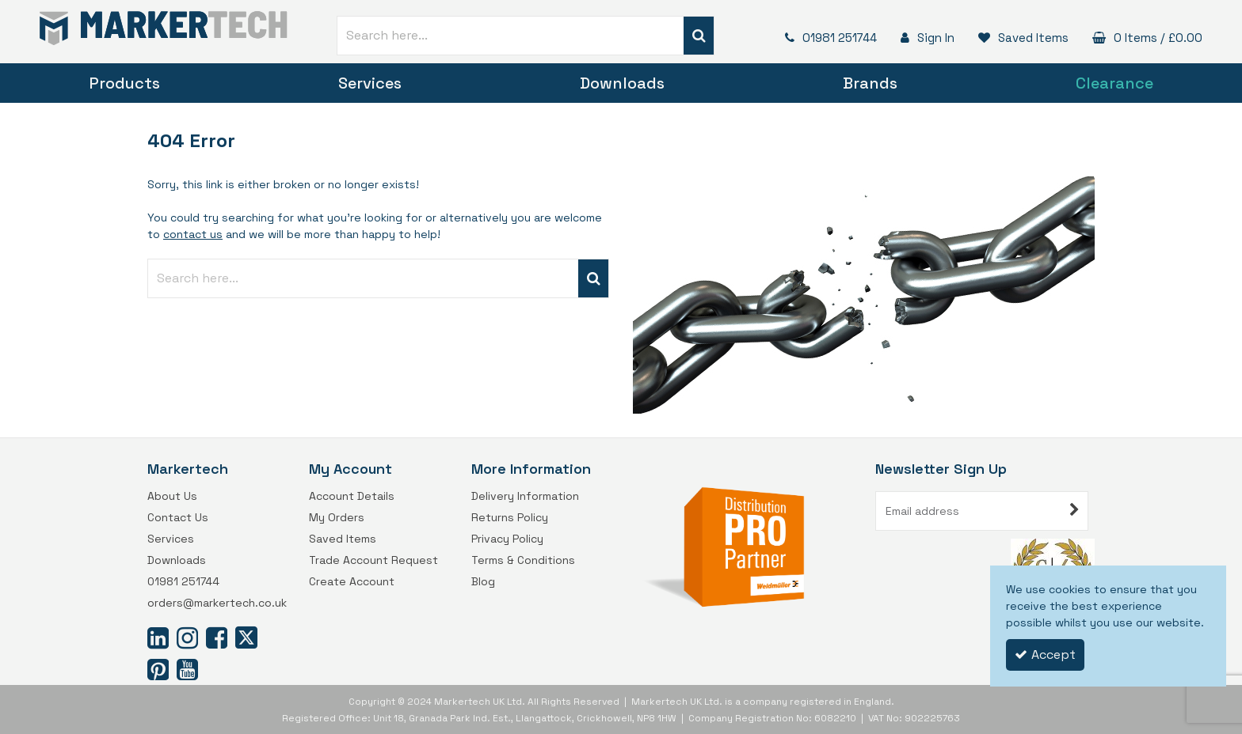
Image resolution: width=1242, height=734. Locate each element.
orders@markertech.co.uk (217, 603)
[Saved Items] (1019, 38)
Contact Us (177, 517)
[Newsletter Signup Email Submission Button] (1074, 511)
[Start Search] (699, 35)
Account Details (351, 496)
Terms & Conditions (523, 560)
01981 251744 (183, 581)
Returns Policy (509, 517)
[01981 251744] (827, 38)
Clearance (1114, 83)
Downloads (622, 83)
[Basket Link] (1143, 38)
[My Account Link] (923, 38)
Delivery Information (525, 496)
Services (370, 83)
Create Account (351, 581)
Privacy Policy (507, 539)
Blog (483, 581)
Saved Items (342, 539)
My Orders (336, 517)
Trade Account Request (373, 560)
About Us (172, 496)
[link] (158, 637)
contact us (193, 234)
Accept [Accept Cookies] (1045, 654)
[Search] (510, 35)
